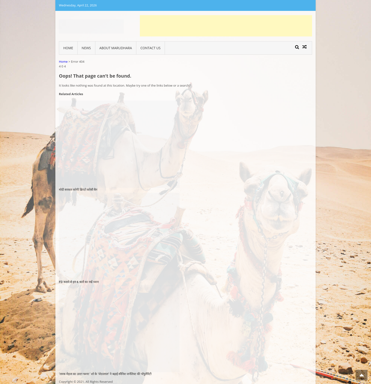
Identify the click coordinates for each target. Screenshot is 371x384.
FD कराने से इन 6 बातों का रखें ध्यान (79, 282)
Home (68, 48)
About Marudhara (115, 48)
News (86, 48)
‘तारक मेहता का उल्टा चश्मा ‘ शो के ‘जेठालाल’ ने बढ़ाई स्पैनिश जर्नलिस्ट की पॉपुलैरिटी (105, 374)
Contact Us (151, 48)
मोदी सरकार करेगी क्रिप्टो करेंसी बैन (78, 189)
